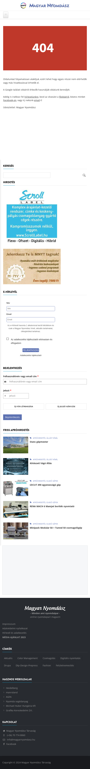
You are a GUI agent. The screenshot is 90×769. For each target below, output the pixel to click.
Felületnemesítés (65, 665)
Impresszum (8, 623)
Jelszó (7, 390)
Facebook (9, 743)
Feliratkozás (31, 350)
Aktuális (8, 658)
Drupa (7, 665)
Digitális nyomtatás (70, 658)
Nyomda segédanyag (17, 701)
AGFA (9, 696)
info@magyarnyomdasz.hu (18, 739)
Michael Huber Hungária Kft (21, 705)
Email (9, 314)
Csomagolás (49, 658)
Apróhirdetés (39, 438)
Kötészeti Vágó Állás (41, 463)
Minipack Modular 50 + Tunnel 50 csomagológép (56, 527)
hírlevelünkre (31, 96)
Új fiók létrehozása (23, 406)
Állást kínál (52, 438)
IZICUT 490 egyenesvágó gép (45, 484)
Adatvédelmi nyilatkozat (15, 628)
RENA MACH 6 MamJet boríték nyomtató (52, 506)
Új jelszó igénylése (66, 406)
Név (8, 303)
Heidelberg (12, 688)
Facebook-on (9, 100)
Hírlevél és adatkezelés (14, 632)
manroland (12, 692)
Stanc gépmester (39, 441)
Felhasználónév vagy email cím (21, 376)
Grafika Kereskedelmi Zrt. (19, 710)
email (37, 100)
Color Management (27, 658)
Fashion (47, 665)
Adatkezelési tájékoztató (30, 355)
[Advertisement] (45, 136)
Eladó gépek (52, 481)
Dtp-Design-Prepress (27, 665)
